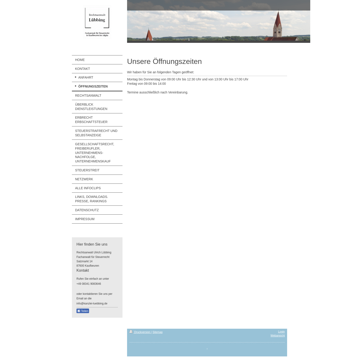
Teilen (82, 311)
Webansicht (278, 335)
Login (281, 331)
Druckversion (140, 332)
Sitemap (157, 332)
